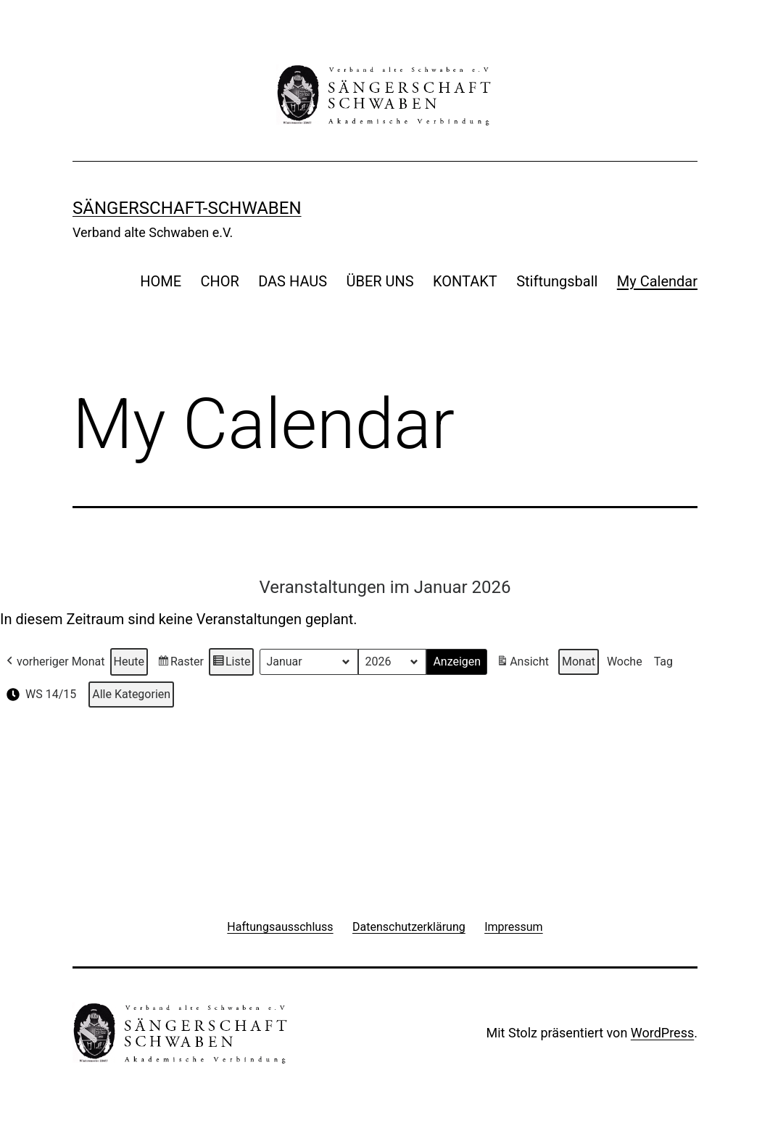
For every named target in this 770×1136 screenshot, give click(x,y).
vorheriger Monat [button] (54, 662)
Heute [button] (129, 662)
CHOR (219, 281)
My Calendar (657, 281)
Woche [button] (624, 662)
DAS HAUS (292, 281)
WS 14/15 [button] (40, 695)
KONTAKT (465, 281)
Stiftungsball (556, 281)
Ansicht (524, 664)
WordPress (662, 1032)
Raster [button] (180, 664)
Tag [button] (663, 662)
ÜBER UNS (380, 281)
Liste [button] (231, 664)
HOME (160, 281)
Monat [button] (578, 662)
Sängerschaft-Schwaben (187, 208)
